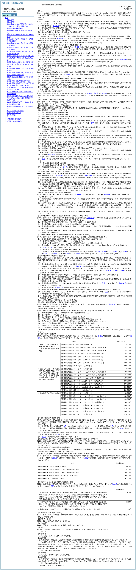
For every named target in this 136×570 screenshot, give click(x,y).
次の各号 (56, 26)
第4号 (65, 167)
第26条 (89, 93)
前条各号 (111, 304)
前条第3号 (52, 154)
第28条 (96, 93)
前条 (121, 428)
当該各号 (88, 175)
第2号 (98, 251)
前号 (43, 159)
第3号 (104, 251)
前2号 (44, 437)
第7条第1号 (79, 266)
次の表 (100, 336)
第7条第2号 (59, 287)
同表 (86, 458)
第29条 (104, 93)
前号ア (45, 247)
